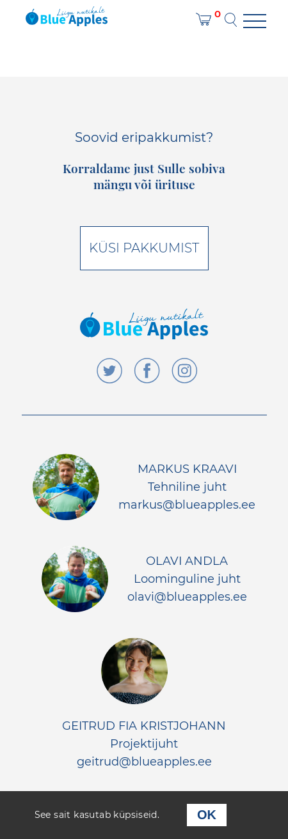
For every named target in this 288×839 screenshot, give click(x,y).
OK (206, 815)
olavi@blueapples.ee (187, 597)
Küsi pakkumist (144, 248)
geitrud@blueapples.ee (144, 762)
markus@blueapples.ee (186, 505)
